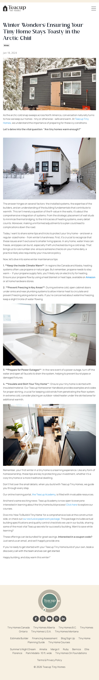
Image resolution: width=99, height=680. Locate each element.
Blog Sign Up (68, 638)
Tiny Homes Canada (18, 627)
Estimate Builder (19, 638)
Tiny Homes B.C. (67, 627)
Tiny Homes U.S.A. (41, 631)
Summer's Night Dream (23, 649)
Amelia (43, 649)
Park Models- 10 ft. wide (39, 653)
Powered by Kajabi (49, 672)
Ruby (66, 649)
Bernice (76, 649)
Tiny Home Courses (59, 642)
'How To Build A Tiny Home (27, 515)
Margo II (55, 649)
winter (6, 45)
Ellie (87, 649)
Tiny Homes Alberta (44, 627)
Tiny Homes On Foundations (71, 653)
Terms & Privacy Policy (49, 660)
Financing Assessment (44, 638)
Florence (17, 653)
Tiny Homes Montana (66, 631)
